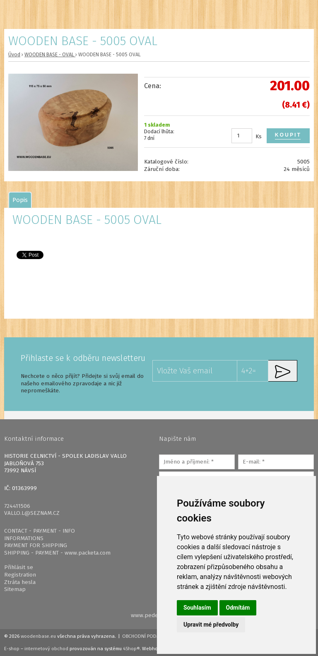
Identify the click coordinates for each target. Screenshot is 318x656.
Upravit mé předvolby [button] (210, 624)
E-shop (11, 648)
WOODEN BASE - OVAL (49, 55)
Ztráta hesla (20, 582)
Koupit (288, 135)
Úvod (14, 55)
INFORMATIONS (23, 538)
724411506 (17, 505)
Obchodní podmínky (146, 636)
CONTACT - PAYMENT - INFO (39, 530)
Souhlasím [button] (197, 607)
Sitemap (15, 589)
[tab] (20, 200)
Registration (20, 574)
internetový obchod (46, 648)
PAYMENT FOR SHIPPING (35, 545)
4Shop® (131, 648)
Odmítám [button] (238, 607)
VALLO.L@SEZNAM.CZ (32, 513)
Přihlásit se (18, 567)
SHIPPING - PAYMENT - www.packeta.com (57, 552)
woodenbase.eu (38, 636)
